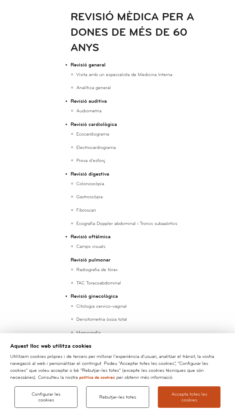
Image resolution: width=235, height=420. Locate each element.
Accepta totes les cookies (189, 397)
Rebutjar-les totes (117, 397)
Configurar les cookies (46, 397)
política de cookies (97, 377)
